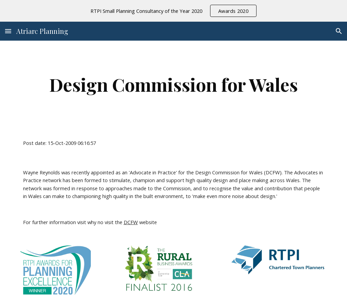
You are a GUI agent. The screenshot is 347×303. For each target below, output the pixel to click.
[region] (173, 11)
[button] (8, 31)
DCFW (131, 222)
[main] (173, 84)
